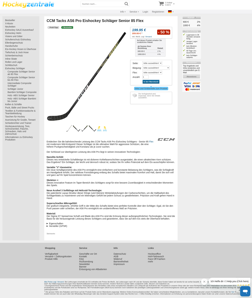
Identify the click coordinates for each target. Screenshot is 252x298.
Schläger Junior (15, 89)
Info (122, 11)
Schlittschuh (11, 65)
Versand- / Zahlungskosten (58, 256)
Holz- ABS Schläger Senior (21, 95)
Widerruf (118, 259)
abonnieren (191, 77)
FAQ (81, 259)
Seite (135, 63)
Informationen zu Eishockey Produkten (19, 138)
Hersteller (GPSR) (58, 226)
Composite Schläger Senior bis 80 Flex (21, 78)
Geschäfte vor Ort (88, 254)
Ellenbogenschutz (14, 42)
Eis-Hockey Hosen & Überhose (20, 49)
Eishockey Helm (13, 33)
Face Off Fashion (156, 259)
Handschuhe (11, 46)
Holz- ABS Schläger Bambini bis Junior (22, 99)
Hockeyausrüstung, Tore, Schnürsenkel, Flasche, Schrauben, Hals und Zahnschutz (17, 130)
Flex (135, 72)
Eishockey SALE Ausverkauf (19, 30)
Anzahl (136, 77)
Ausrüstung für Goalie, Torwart (20, 119)
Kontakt (83, 256)
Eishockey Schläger (15, 68)
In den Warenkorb (151, 82)
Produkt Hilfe (51, 259)
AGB (116, 256)
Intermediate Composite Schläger (20, 84)
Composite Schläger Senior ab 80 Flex (21, 72)
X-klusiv (9, 23)
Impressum (119, 264)
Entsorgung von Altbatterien (93, 269)
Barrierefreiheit (121, 261)
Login (145, 11)
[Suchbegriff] (102, 4)
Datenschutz (120, 254)
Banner (82, 266)
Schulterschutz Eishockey (18, 39)
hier (232, 292)
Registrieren (158, 11)
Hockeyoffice (154, 254)
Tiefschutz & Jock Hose (17, 52)
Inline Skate (11, 58)
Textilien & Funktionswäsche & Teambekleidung (20, 112)
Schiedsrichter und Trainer (18, 123)
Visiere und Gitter (13, 36)
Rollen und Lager (13, 62)
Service (133, 11)
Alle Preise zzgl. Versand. (54, 282)
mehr (150, 261)
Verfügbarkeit (51, 254)
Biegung (137, 68)
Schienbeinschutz (14, 55)
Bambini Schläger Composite (22, 92)
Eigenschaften (56, 223)
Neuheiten (10, 26)
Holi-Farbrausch (156, 256)
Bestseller (10, 20)
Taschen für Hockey (15, 116)
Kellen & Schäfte (13, 104)
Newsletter (84, 264)
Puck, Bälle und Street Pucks (19, 107)
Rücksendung (86, 261)
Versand (148, 37)
